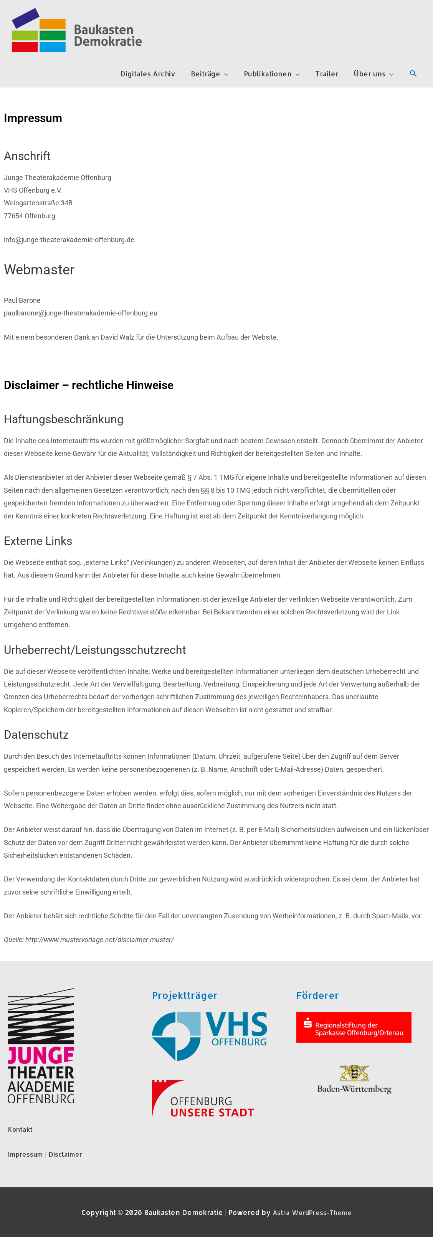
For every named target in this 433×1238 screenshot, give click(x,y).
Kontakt (21, 1129)
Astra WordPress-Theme (312, 1213)
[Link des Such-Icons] (413, 74)
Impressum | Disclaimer (48, 1154)
